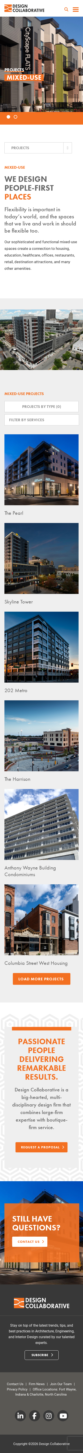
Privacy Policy (17, 1389)
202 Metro (15, 690)
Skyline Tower (18, 601)
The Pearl (13, 512)
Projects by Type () (41, 406)
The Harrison (17, 778)
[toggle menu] (76, 10)
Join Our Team (61, 1384)
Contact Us (15, 1384)
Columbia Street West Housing (36, 963)
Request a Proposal (42, 1147)
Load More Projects (41, 978)
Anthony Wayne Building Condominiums (30, 871)
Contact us (31, 1242)
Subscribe (42, 1355)
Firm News (37, 1384)
